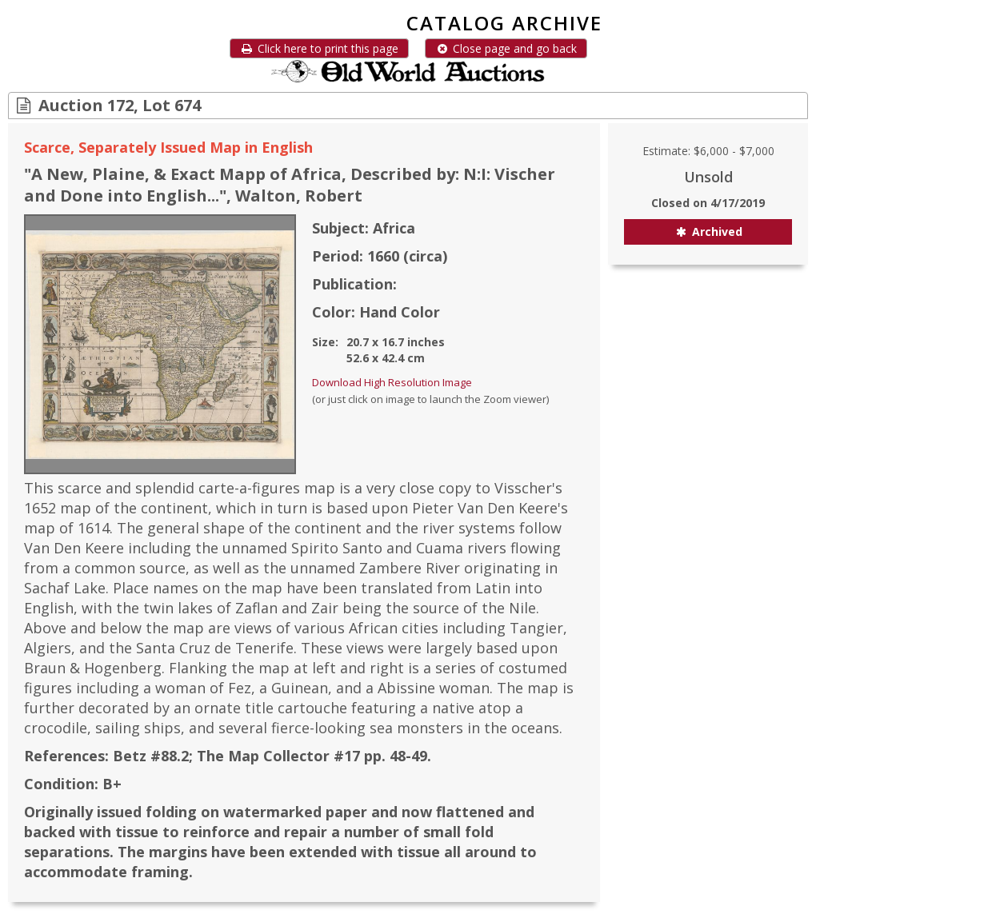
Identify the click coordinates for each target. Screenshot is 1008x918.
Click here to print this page (319, 48)
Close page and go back (506, 48)
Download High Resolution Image (392, 382)
